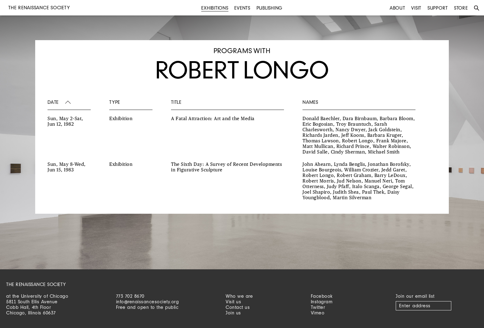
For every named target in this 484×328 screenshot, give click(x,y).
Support (438, 8)
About (397, 8)
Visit (416, 8)
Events (242, 8)
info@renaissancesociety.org (147, 302)
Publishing (270, 8)
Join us (233, 313)
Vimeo (318, 313)
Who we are (239, 296)
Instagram (322, 302)
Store (461, 8)
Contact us (238, 307)
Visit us (233, 302)
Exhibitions (214, 8)
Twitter (318, 307)
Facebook (322, 296)
